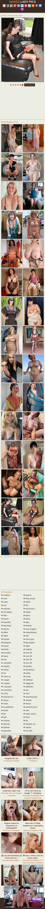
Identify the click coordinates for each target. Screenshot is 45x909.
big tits (5, 629)
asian (4, 602)
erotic (4, 704)
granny (27, 595)
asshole (5, 609)
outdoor (27, 649)
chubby (5, 666)
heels (26, 602)
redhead (28, 680)
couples (5, 683)
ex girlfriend (7, 707)
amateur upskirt (31, 724)
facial (4, 710)
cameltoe (6, 663)
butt (4, 660)
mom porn (28, 639)
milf (26, 636)
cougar (5, 680)
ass (3, 605)
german (5, 724)
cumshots (6, 690)
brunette (5, 653)
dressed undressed (10, 697)
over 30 (27, 653)
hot (25, 605)
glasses (5, 727)
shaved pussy (30, 697)
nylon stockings (31, 714)
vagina (27, 727)
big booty (6, 626)
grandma (6, 731)
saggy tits (28, 683)
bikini (4, 632)
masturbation (30, 632)
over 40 (27, 656)
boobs (5, 646)
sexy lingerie (29, 629)
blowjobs (6, 643)
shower (27, 700)
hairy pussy (29, 598)
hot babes (6, 612)
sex (26, 690)
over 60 (27, 663)
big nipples (29, 643)
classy (5, 670)
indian (27, 612)
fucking (5, 721)
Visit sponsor (29, 85)
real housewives (31, 609)
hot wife (27, 731)
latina (26, 619)
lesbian (27, 626)
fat (3, 714)
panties (27, 666)
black (4, 636)
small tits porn (30, 707)
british (5, 649)
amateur (5, 595)
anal (4, 598)
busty (4, 656)
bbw (4, 615)
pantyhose (28, 670)
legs (26, 622)
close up (6, 676)
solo (26, 710)
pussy (27, 676)
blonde (5, 639)
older (26, 646)
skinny (27, 704)
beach (5, 619)
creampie (6, 687)
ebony (5, 700)
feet (4, 717)
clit (3, 673)
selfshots (28, 687)
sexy (26, 693)
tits (25, 721)
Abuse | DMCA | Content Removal (16, 900)
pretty (26, 673)
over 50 (27, 660)
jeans (26, 615)
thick (26, 717)
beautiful (6, 622)
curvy (4, 693)
